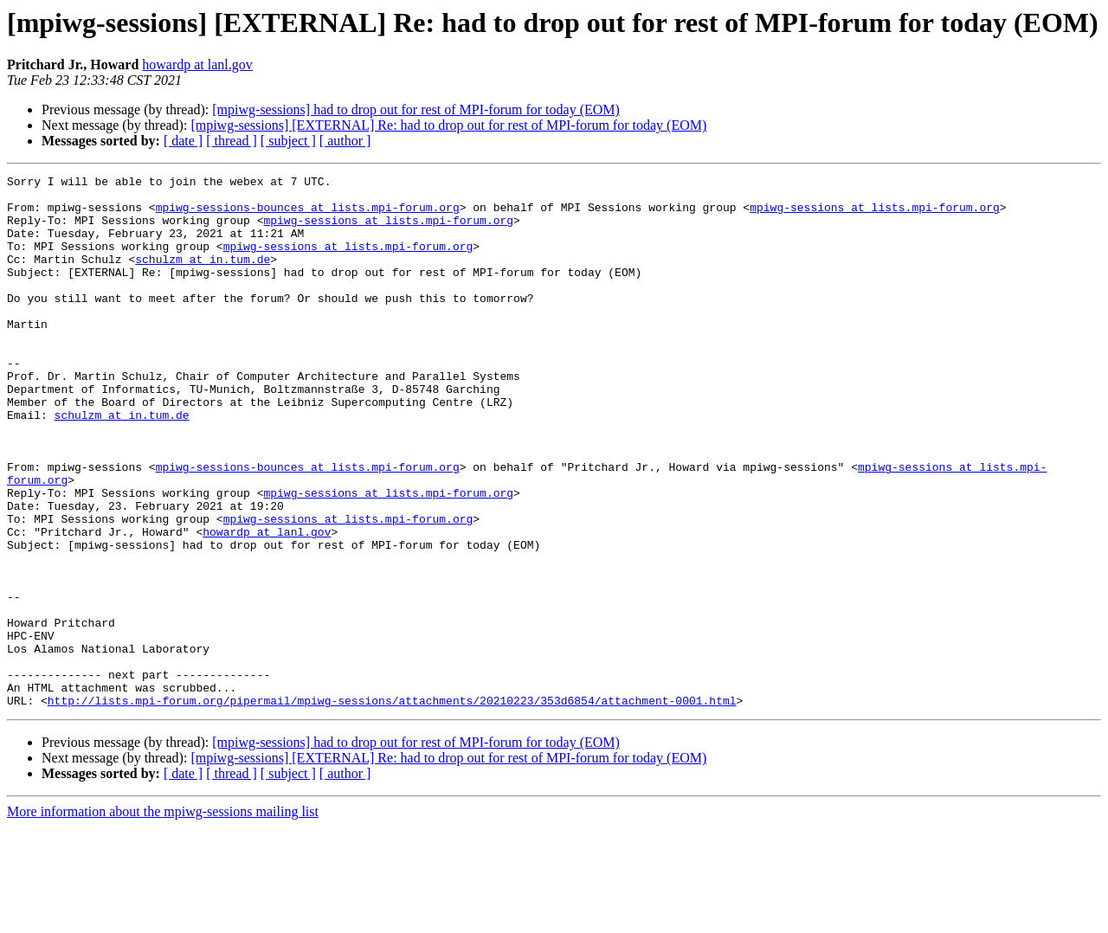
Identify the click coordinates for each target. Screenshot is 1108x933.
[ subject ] (288, 140)
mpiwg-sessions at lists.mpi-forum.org (875, 214)
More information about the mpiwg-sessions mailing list (163, 917)
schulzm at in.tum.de (202, 277)
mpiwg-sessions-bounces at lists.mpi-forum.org (308, 214)
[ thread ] (231, 140)
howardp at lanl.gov (197, 64)
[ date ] (183, 140)
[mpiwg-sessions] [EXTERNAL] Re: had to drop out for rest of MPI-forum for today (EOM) (448, 125)
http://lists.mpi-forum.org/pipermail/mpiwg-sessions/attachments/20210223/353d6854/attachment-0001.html (392, 806)
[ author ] (345, 140)
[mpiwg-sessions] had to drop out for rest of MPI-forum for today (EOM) (416, 109)
